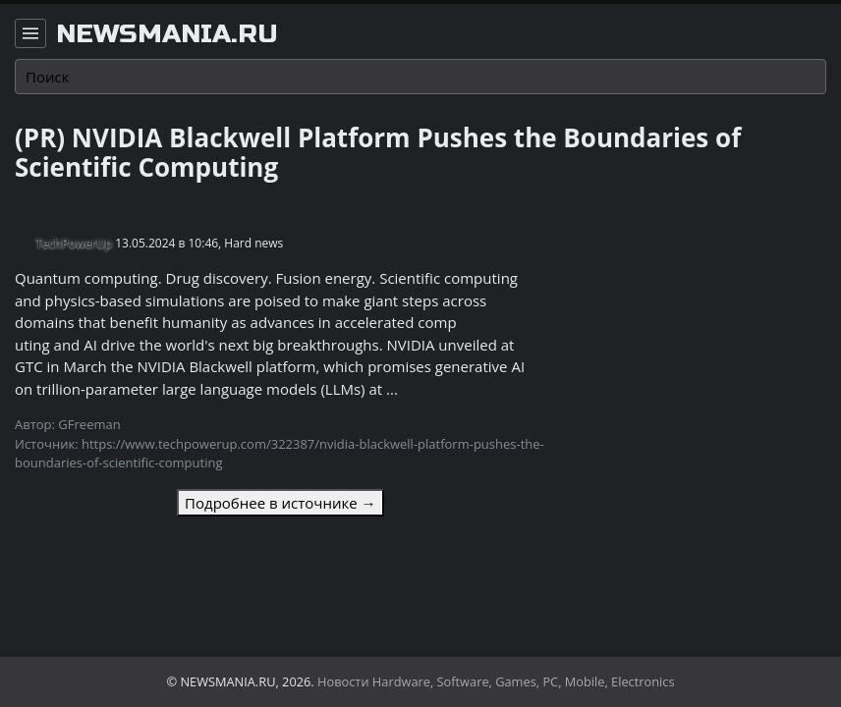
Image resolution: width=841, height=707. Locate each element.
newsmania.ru (167, 34)
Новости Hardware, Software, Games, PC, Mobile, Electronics (496, 681)
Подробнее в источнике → (280, 503)
